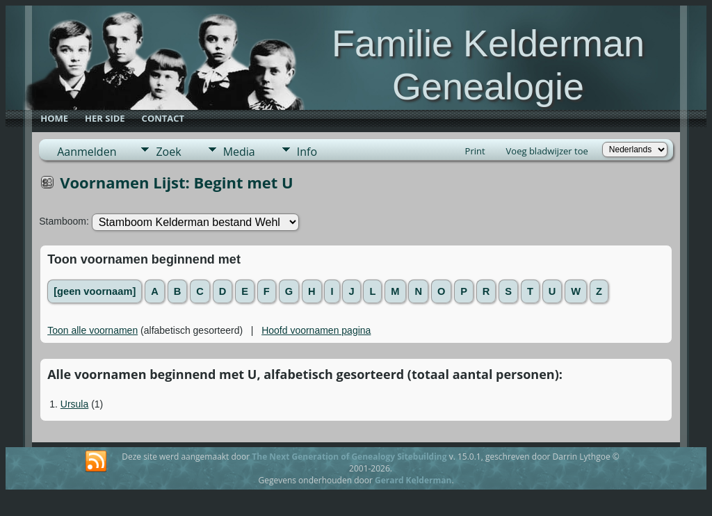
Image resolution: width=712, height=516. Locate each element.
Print (475, 151)
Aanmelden (86, 151)
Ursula (74, 404)
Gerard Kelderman (413, 480)
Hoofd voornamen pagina (316, 330)
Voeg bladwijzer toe (547, 151)
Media (239, 151)
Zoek (168, 151)
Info (307, 151)
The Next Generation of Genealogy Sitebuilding (349, 456)
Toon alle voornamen (92, 330)
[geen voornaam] (95, 291)
